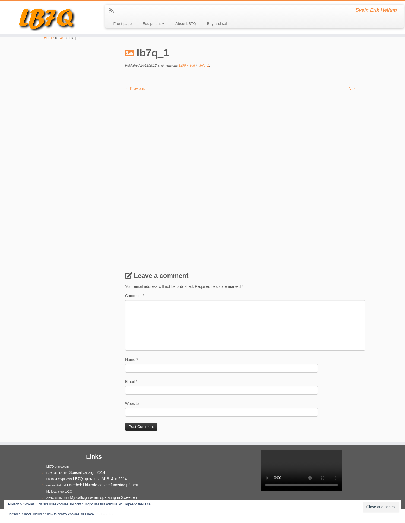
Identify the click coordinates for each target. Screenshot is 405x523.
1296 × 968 (186, 65)
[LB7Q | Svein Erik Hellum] (46, 17)
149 (61, 38)
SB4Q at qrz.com (57, 497)
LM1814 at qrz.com (59, 479)
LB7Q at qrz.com (57, 466)
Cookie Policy (105, 514)
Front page (122, 23)
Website (132, 403)
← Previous (135, 88)
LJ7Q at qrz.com (57, 472)
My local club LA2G (59, 491)
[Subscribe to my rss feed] (113, 11)
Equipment (153, 23)
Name (131, 359)
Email (131, 381)
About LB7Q (185, 23)
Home (49, 38)
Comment (134, 296)
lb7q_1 (203, 65)
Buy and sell (217, 23)
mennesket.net (56, 485)
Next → (355, 88)
